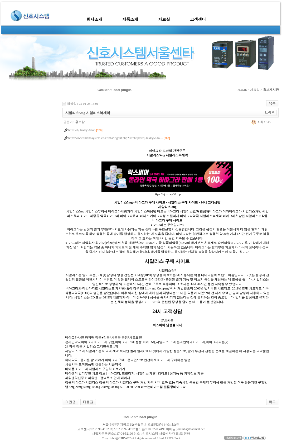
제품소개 (130, 19)
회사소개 (94, 19)
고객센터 (198, 19)
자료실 (164, 19)
